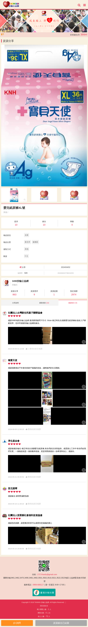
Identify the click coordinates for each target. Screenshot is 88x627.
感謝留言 (72, 303)
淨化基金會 (13, 441)
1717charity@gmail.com (47, 574)
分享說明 (15, 303)
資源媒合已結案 (61, 623)
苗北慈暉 (12, 488)
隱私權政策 (44, 606)
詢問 (17, 623)
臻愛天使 (12, 360)
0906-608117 (38, 585)
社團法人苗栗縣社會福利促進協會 (25, 515)
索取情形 (44, 303)
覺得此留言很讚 (33, 429)
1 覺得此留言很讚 (34, 349)
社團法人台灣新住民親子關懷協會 (25, 312)
